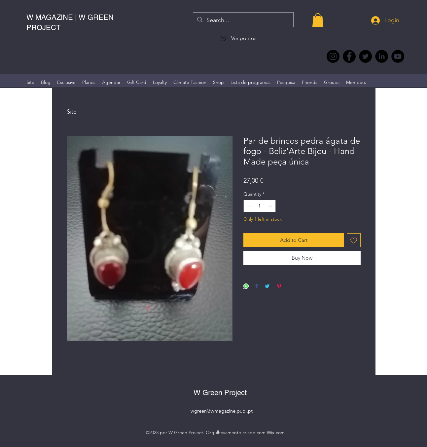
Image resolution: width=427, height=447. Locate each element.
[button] (318, 20)
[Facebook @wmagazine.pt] (349, 56)
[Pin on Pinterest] (279, 286)
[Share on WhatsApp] (246, 286)
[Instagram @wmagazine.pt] (333, 56)
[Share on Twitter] (267, 286)
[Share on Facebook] (256, 286)
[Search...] (242, 20)
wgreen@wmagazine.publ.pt (222, 411)
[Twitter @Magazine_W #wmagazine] (365, 56)
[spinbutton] (260, 206)
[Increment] (271, 206)
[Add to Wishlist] (354, 240)
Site (72, 111)
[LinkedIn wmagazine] (381, 56)
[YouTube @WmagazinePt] (397, 56)
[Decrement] (248, 206)
